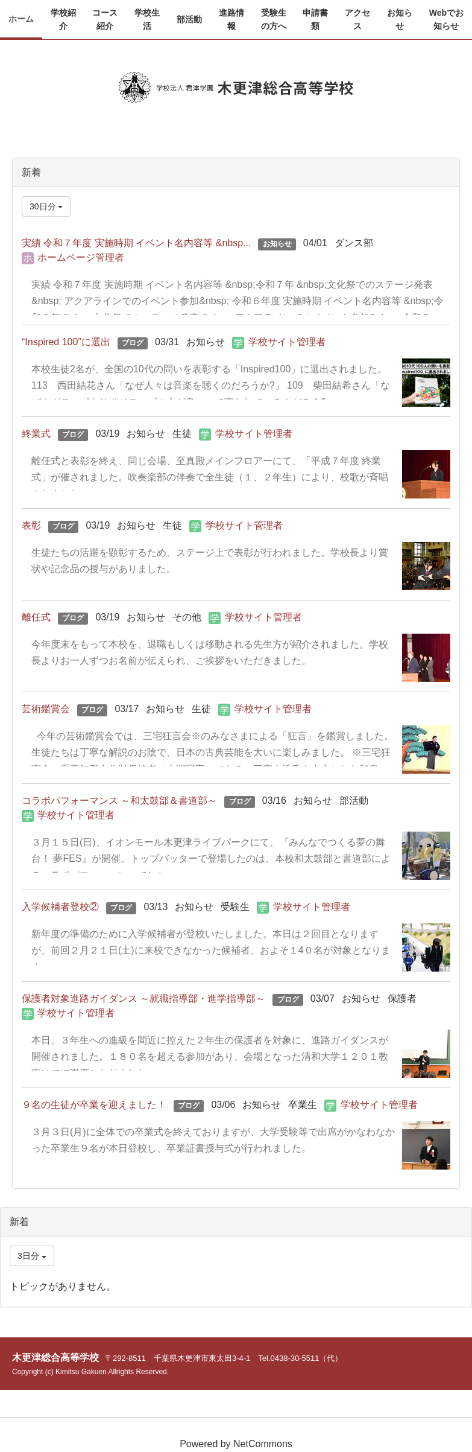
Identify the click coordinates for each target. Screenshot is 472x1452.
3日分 (31, 1256)
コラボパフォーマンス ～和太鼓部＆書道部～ (119, 800)
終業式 (36, 433)
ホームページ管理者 (80, 257)
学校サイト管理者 (287, 342)
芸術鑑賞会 (46, 709)
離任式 (36, 617)
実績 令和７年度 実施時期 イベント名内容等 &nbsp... (136, 243)
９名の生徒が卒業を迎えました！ (94, 1105)
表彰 (31, 525)
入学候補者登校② (60, 907)
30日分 (46, 206)
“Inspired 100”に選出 (66, 342)
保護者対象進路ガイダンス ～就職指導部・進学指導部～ (143, 998)
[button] (63, 19)
